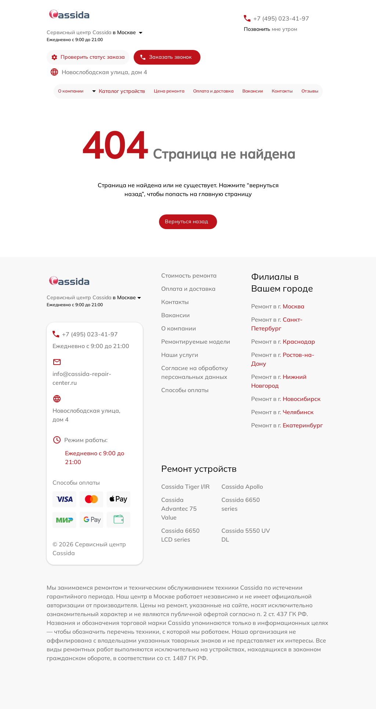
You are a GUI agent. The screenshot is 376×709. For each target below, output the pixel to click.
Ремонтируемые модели (195, 341)
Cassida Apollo (242, 486)
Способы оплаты (185, 390)
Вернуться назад (186, 221)
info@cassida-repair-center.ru (82, 372)
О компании (70, 91)
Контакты (282, 91)
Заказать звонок (166, 57)
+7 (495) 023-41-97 (281, 18)
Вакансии (252, 91)
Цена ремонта (169, 91)
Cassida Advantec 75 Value (179, 508)
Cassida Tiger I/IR (185, 486)
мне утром (270, 29)
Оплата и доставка (213, 91)
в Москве (127, 32)
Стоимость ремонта (189, 275)
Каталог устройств (122, 91)
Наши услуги (179, 354)
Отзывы (309, 91)
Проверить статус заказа (88, 57)
